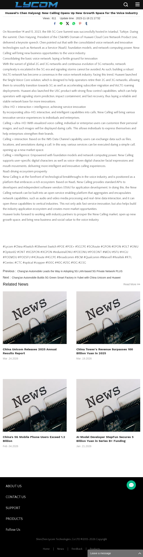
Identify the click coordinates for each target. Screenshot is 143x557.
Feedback (77, 548)
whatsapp (74, 23)
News (60, 548)
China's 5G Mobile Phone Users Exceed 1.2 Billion (34, 439)
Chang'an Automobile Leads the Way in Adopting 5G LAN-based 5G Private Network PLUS (70, 271)
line (61, 23)
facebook (55, 23)
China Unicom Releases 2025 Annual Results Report (30, 351)
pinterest (80, 23)
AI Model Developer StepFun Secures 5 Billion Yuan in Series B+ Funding (105, 439)
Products (95, 548)
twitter (67, 23)
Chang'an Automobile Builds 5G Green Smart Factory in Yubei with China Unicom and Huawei (66, 277)
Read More (131, 284)
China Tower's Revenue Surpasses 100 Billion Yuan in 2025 (104, 351)
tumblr (86, 23)
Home (46, 548)
